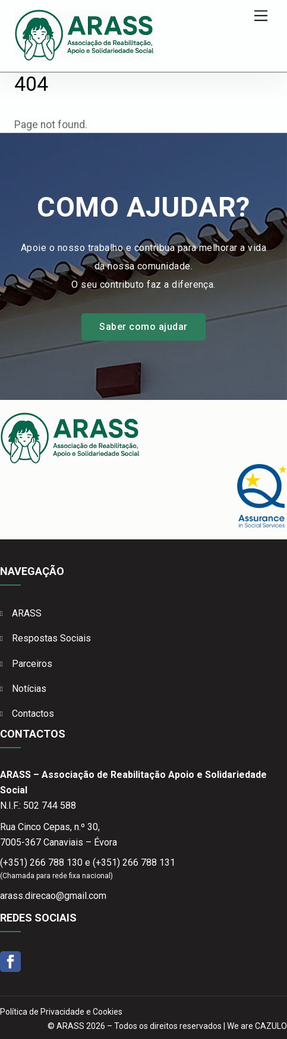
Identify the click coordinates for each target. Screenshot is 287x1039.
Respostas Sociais (51, 638)
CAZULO (271, 1026)
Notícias (29, 688)
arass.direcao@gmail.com (53, 895)
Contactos (33, 713)
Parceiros (32, 663)
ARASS (27, 613)
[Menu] (261, 15)
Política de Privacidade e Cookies (61, 1011)
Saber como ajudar (143, 326)
